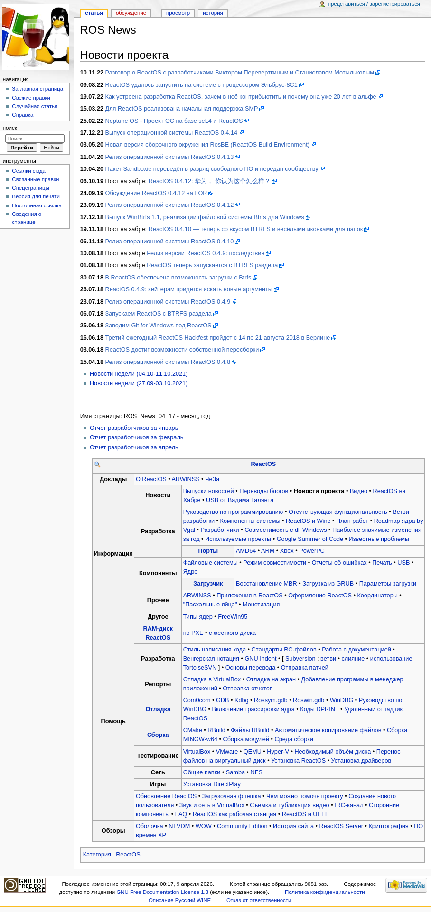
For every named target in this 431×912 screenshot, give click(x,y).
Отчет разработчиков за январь (134, 428)
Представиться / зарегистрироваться (374, 4)
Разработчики (220, 530)
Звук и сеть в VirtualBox (211, 805)
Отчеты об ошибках (339, 562)
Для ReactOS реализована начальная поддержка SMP (181, 108)
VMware (227, 751)
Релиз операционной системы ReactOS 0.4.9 (168, 301)
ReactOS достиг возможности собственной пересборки (182, 349)
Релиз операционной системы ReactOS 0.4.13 (169, 157)
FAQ (181, 814)
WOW (204, 826)
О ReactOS (151, 479)
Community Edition (242, 826)
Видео (358, 491)
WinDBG (341, 700)
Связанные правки (35, 179)
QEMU (253, 751)
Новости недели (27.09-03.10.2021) (138, 383)
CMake (192, 730)
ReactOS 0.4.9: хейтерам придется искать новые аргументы (188, 289)
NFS (256, 772)
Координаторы (377, 595)
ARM (267, 551)
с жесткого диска (232, 633)
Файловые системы (210, 562)
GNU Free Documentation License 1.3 (162, 892)
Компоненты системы (250, 521)
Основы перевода (250, 667)
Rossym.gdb (271, 700)
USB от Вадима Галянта (239, 500)
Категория (97, 854)
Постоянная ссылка (36, 205)
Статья (94, 13)
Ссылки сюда (29, 171)
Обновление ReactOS (166, 796)
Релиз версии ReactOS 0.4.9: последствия (205, 253)
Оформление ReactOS (320, 595)
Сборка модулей (246, 739)
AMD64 (246, 551)
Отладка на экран (271, 679)
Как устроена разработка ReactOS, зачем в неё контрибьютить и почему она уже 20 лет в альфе (240, 96)
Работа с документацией (356, 649)
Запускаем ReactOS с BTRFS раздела (158, 313)
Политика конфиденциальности (325, 892)
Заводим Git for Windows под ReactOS (158, 325)
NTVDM (179, 826)
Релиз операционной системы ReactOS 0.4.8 (168, 362)
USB (403, 562)
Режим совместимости (274, 562)
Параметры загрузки (387, 583)
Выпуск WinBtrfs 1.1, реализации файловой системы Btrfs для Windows (204, 217)
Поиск (10, 127)
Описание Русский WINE (180, 900)
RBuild (216, 730)
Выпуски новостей (208, 491)
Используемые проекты (238, 539)
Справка (22, 115)
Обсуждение (131, 13)
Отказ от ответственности (258, 900)
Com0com (197, 700)
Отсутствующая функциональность (338, 512)
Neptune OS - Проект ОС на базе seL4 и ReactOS (174, 121)
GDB (222, 700)
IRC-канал (349, 805)
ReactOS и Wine (308, 521)
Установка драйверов (361, 760)
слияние (353, 658)
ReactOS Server (341, 826)
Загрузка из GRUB (328, 583)
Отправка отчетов (247, 688)
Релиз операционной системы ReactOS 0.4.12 (169, 205)
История (213, 13)
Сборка (158, 735)
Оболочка (149, 826)
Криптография (388, 826)
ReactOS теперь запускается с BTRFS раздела (212, 265)
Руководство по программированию (233, 512)
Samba (235, 772)
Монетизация (261, 604)
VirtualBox (197, 751)
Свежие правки (31, 98)
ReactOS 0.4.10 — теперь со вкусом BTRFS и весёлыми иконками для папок (256, 229)
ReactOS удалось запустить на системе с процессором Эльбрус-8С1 (201, 85)
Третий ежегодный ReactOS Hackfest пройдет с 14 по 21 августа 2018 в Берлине (217, 338)
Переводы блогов (263, 491)
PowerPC (312, 551)
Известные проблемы (379, 539)
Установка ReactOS (298, 760)
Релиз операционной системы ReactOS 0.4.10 (169, 241)
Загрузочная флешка (231, 796)
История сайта (293, 826)
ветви (328, 658)
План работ (352, 521)
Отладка (158, 709)
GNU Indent (261, 658)
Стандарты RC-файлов (284, 649)
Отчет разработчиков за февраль (137, 437)
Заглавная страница (37, 89)
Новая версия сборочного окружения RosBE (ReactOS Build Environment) (207, 144)
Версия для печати (36, 196)
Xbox (287, 551)
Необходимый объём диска (332, 751)
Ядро (190, 571)
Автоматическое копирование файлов (328, 730)
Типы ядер (198, 617)
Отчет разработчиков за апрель (134, 447)
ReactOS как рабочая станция (234, 814)
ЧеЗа (212, 479)
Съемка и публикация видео (289, 805)
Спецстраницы (30, 188)
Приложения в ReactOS (249, 595)
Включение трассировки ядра (253, 709)
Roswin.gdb (308, 700)
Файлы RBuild (250, 730)
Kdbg (241, 700)
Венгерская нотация (211, 658)
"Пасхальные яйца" (210, 604)
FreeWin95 (232, 617)
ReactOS (263, 464)
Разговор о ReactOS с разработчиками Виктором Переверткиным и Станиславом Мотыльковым (239, 72)
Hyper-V (278, 751)
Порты (208, 551)
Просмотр (178, 13)
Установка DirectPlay (212, 784)
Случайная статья (34, 106)
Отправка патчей (304, 667)
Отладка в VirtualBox (212, 679)
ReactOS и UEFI (304, 814)
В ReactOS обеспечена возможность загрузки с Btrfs (178, 277)
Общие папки (202, 772)
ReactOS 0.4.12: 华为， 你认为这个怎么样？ (210, 181)
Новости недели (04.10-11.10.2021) (138, 374)
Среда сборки (293, 739)
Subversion (300, 658)
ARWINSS (186, 479)
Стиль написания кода (214, 649)
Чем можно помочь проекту (304, 796)
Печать (382, 562)
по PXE (193, 633)
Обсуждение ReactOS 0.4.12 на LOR (156, 193)
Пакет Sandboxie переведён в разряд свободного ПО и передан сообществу (212, 169)
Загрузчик (208, 583)
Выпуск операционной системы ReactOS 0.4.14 (171, 133)
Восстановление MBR (266, 583)
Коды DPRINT (319, 709)
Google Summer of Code (310, 539)
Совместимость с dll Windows (285, 530)
